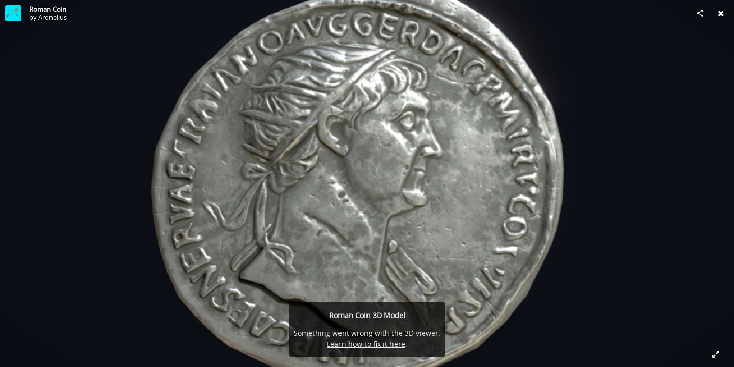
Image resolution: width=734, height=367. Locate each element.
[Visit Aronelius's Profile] (13, 13)
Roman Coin (47, 9)
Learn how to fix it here (366, 344)
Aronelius (52, 17)
